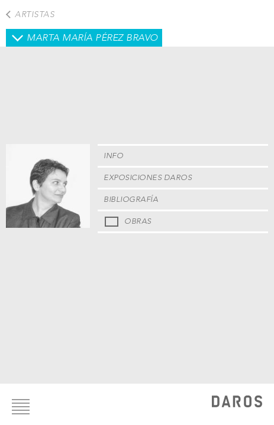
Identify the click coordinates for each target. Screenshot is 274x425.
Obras (137, 221)
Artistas (34, 14)
